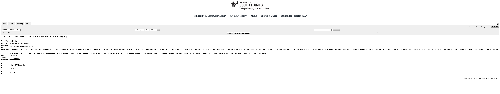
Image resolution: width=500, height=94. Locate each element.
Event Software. (482, 79)
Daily (4, 24)
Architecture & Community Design (209, 15)
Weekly (11, 24)
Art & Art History (238, 15)
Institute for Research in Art (294, 15)
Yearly (28, 24)
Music (254, 15)
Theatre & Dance (269, 15)
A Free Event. (15, 59)
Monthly (20, 24)
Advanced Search (376, 33)
